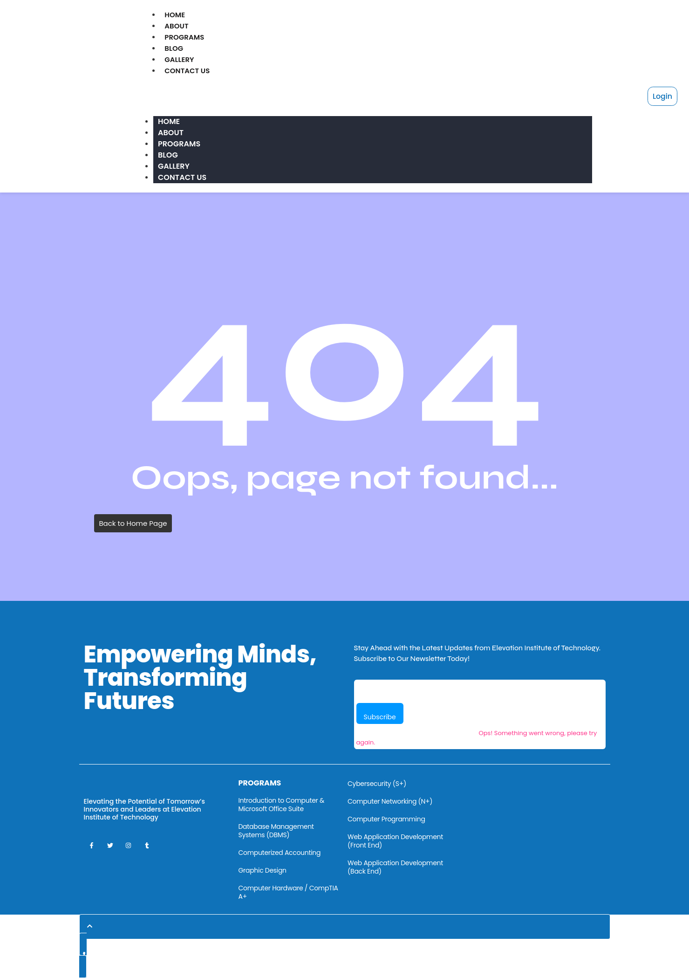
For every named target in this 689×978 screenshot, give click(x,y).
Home (175, 14)
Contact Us (188, 70)
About (177, 26)
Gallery (180, 59)
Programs (185, 37)
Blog (174, 48)
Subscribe (380, 717)
